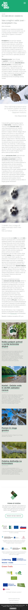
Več (17, 554)
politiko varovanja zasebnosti (17, 606)
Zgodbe (3, 14)
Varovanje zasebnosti (14, 600)
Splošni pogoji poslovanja (14, 598)
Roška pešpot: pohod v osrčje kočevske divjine (12, 344)
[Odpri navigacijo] (24, 3)
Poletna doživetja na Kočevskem (12, 462)
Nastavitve (13, 608)
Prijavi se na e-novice (14, 515)
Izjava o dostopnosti (14, 602)
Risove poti (13, 313)
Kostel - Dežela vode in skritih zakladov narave (12, 387)
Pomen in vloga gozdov (9, 429)
